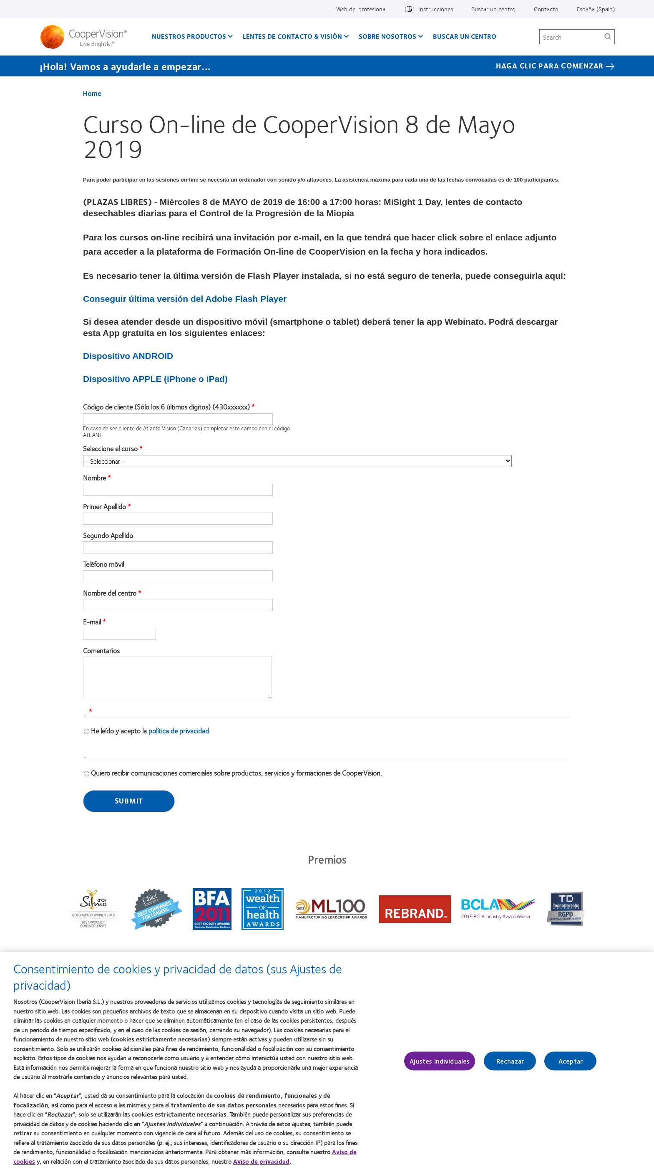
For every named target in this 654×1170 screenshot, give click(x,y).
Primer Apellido (104, 507)
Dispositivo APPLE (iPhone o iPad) (155, 379)
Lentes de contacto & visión (292, 36)
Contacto (546, 9)
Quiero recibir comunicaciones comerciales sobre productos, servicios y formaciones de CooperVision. (236, 772)
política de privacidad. (179, 730)
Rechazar (510, 1065)
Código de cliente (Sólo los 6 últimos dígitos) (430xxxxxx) (166, 407)
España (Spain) (596, 9)
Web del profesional (361, 9)
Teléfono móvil (103, 564)
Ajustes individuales (440, 1065)
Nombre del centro (109, 593)
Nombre (94, 478)
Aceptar (570, 1065)
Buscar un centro (493, 9)
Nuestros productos (189, 36)
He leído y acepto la (151, 730)
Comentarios (101, 651)
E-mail (92, 622)
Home (92, 93)
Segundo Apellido (108, 535)
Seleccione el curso (110, 449)
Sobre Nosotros (387, 36)
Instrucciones (435, 9)
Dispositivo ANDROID (128, 356)
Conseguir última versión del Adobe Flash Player (185, 298)
